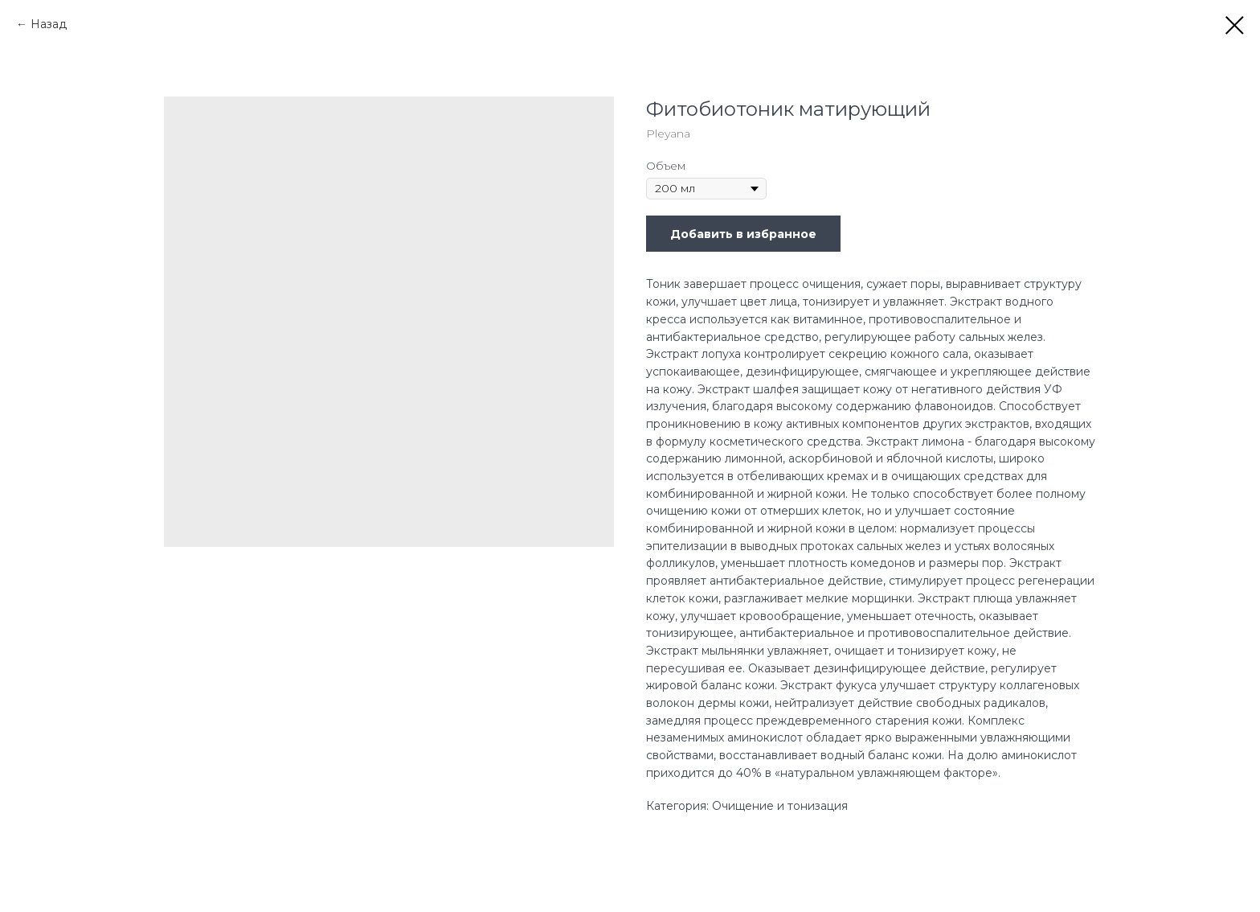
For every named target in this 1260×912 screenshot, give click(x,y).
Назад (49, 24)
